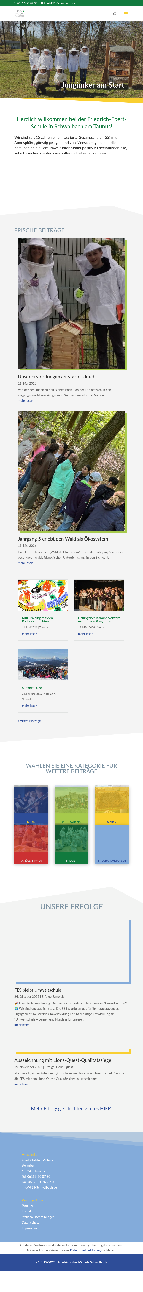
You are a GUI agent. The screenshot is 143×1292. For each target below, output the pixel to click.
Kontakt (27, 1284)
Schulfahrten (71, 822)
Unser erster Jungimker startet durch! (57, 377)
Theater (43, 627)
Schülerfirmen (31, 860)
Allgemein (49, 693)
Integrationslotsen (112, 860)
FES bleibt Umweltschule (37, 997)
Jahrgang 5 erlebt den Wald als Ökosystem (63, 539)
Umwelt (58, 1004)
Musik (100, 627)
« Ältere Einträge (29, 721)
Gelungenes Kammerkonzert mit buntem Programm (99, 619)
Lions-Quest (64, 1140)
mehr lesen (25, 401)
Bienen (112, 822)
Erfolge (47, 1004)
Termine (27, 1279)
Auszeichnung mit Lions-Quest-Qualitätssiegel (63, 1133)
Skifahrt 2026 (32, 688)
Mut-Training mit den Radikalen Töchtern (37, 619)
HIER (105, 1182)
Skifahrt (26, 699)
